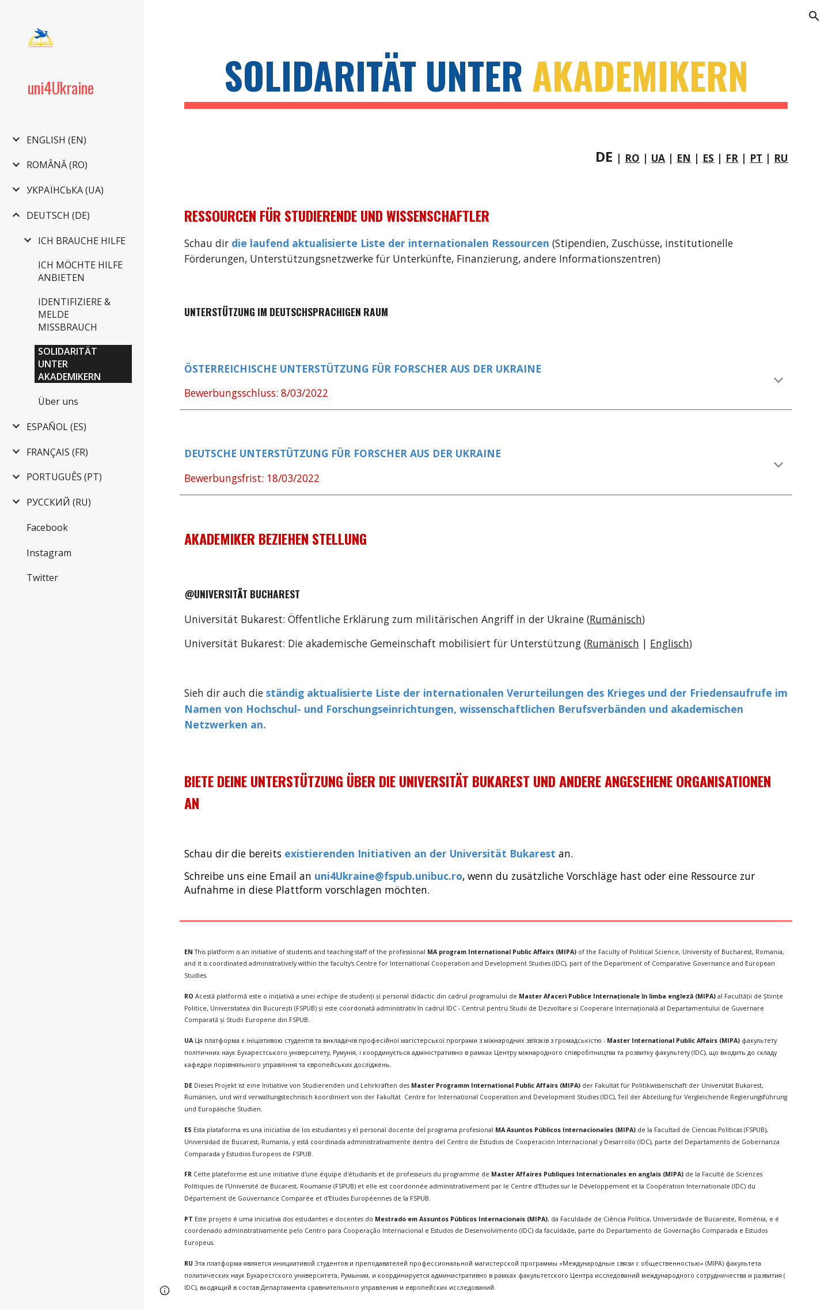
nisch (629, 619)
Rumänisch (613, 643)
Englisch (669, 643)
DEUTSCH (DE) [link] (58, 215)
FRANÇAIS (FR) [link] (57, 452)
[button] (814, 16)
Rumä (603, 619)
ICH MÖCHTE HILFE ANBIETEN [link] (80, 271)
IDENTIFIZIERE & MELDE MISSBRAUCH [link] (74, 314)
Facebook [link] (47, 527)
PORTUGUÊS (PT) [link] (64, 476)
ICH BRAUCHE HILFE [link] (82, 240)
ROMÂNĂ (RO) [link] (57, 164)
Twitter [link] (42, 577)
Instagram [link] (48, 552)
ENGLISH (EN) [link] (56, 140)
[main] (486, 80)
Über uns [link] (58, 401)
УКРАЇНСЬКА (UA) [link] (65, 190)
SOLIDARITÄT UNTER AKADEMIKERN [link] (69, 364)
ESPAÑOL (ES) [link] (56, 426)
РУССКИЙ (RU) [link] (58, 502)
